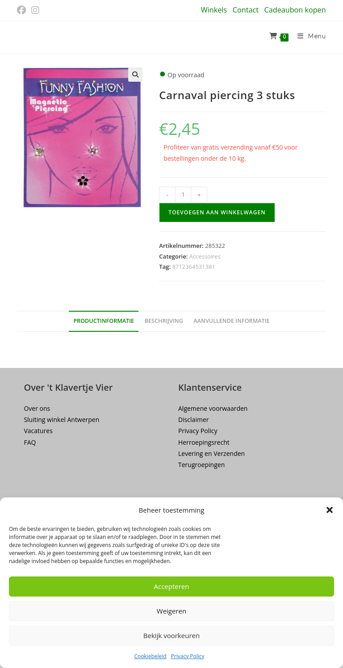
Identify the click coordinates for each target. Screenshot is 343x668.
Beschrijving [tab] (164, 321)
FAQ (30, 442)
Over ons (37, 408)
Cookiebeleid (150, 656)
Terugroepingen (201, 464)
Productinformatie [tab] (103, 321)
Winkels (214, 10)
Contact (246, 10)
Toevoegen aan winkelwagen (216, 212)
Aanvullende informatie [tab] (231, 321)
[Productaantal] (183, 195)
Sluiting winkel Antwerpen (61, 419)
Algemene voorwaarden (212, 408)
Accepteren (171, 586)
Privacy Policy (188, 656)
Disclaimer (193, 419)
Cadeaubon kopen (295, 10)
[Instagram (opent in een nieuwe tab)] (35, 10)
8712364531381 (193, 267)
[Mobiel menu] (308, 37)
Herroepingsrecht (204, 442)
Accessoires (205, 256)
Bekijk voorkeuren (171, 635)
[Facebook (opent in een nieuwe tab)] (23, 10)
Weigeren (171, 610)
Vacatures (38, 430)
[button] (329, 509)
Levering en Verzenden (211, 453)
